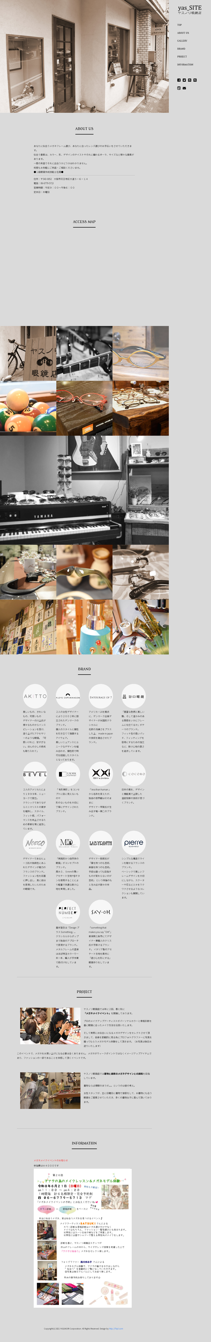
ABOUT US (183, 33)
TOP (179, 25)
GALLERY (182, 41)
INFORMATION (185, 65)
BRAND (181, 49)
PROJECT (182, 57)
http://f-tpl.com (116, 1328)
